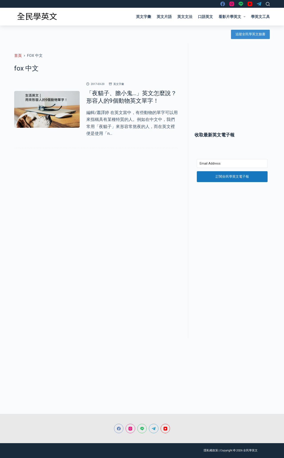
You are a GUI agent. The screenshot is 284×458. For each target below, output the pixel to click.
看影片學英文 (233, 16)
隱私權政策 (211, 450)
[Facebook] (222, 4)
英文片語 (164, 16)
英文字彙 (143, 16)
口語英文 (205, 16)
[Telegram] (259, 4)
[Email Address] (232, 163)
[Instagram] (231, 4)
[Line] (241, 4)
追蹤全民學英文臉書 (250, 34)
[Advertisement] (232, 92)
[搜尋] (268, 4)
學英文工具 (260, 16)
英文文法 (184, 16)
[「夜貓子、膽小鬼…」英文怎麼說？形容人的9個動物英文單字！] (47, 109)
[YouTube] (250, 4)
